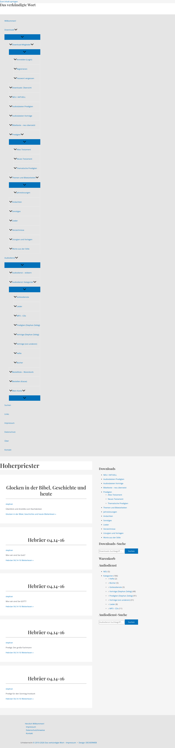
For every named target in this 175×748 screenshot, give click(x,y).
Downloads (10, 29)
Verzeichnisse (16, 230)
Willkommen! (10, 21)
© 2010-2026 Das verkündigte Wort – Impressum (54, 742)
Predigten (16, 134)
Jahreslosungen (22, 192)
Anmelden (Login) (23, 59)
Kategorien (108, 575)
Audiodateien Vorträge (20, 115)
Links (6, 414)
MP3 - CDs (114, 608)
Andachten (15, 202)
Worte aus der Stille (19, 249)
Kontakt (7, 449)
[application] (15, 29)
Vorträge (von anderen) (25, 344)
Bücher (18, 362)
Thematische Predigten (25, 168)
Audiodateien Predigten (21, 106)
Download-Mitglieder (21, 44)
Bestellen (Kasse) (18, 381)
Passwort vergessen (24, 78)
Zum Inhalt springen (9, 1)
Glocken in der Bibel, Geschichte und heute (46, 490)
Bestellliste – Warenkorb (21, 372)
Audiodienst (11, 257)
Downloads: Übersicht (20, 87)
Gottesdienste (21, 297)
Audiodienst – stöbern (20, 272)
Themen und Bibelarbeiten (24, 177)
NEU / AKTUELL (17, 97)
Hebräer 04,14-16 (46, 540)
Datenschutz (10, 432)
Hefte (17, 353)
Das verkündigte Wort (18, 4)
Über (6, 441)
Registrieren (20, 69)
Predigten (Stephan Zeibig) (27, 325)
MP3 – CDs (20, 315)
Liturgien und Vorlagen (20, 239)
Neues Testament (23, 159)
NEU (105, 571)
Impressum (9, 423)
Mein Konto (17, 390)
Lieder (13, 220)
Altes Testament (22, 149)
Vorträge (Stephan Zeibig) (26, 334)
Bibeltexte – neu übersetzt (22, 125)
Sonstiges (15, 211)
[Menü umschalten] (22, 37)
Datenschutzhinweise (35, 730)
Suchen (7, 405)
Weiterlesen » (31, 514)
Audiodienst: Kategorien (22, 282)
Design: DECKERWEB (88, 742)
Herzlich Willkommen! (34, 723)
